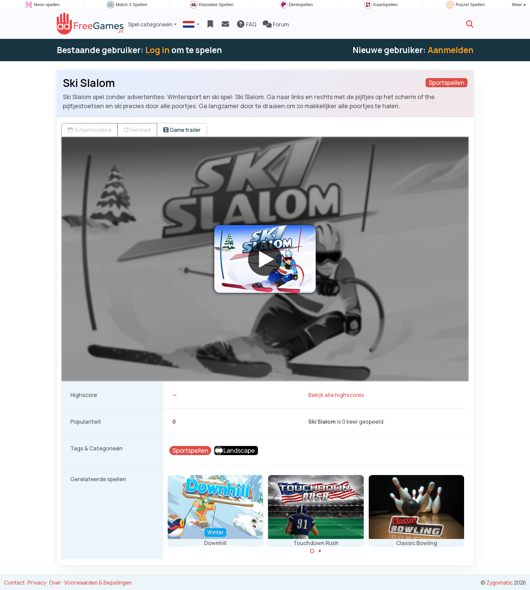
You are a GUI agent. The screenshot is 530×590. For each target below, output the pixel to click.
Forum (276, 24)
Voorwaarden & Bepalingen (98, 582)
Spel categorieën (150, 24)
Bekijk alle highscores (336, 395)
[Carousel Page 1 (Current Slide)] (312, 551)
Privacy (37, 582)
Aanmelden (451, 49)
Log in (157, 49)
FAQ (246, 24)
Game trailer (182, 130)
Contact (14, 582)
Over (55, 582)
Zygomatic (499, 582)
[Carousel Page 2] (319, 551)
